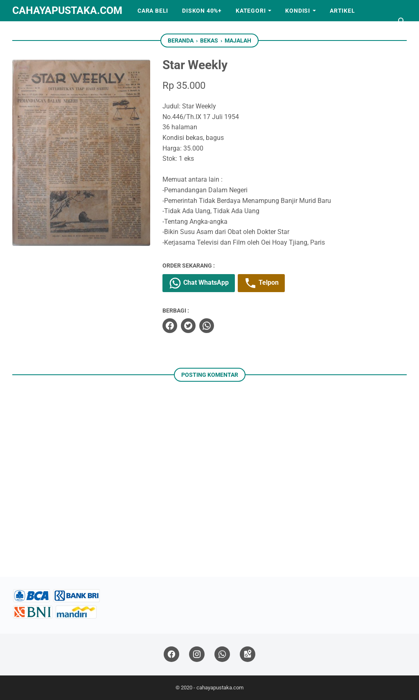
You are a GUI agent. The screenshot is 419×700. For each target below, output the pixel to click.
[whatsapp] (206, 325)
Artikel (342, 10)
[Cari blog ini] (402, 21)
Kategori (251, 10)
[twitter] (188, 325)
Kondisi (297, 10)
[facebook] (169, 325)
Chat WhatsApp (199, 283)
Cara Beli (152, 10)
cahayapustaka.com (67, 10)
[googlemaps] (247, 654)
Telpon (261, 283)
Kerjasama (37, 32)
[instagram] (197, 654)
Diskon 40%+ (202, 10)
